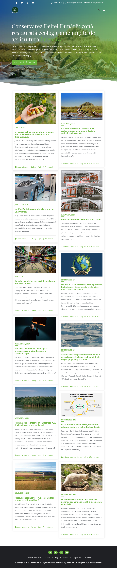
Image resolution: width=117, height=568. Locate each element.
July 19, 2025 (20, 127)
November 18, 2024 (69, 495)
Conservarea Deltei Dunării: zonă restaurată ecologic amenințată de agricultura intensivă (78, 131)
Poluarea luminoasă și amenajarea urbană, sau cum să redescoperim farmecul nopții (31, 351)
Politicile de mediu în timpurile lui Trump (81, 219)
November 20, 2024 (22, 493)
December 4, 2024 (22, 418)
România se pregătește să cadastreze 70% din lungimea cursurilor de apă (35, 424)
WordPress (71, 563)
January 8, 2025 (21, 276)
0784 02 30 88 (57, 3)
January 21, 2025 (68, 215)
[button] (12, 75)
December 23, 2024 (22, 344)
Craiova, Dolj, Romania (93, 3)
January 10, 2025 (21, 205)
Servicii (65, 558)
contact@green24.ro (73, 3)
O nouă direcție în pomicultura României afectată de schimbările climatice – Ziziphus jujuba (34, 134)
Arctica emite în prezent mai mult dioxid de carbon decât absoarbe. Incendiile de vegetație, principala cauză (80, 357)
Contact (88, 558)
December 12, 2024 (69, 350)
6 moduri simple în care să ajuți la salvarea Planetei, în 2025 (35, 282)
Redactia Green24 (22, 167)
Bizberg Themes (95, 563)
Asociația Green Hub (32, 558)
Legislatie (77, 558)
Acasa (47, 558)
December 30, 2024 (69, 280)
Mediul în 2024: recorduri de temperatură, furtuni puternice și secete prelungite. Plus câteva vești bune (81, 287)
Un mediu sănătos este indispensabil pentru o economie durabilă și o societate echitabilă (81, 502)
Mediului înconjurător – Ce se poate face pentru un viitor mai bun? (34, 499)
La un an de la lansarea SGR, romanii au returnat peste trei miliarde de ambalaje (80, 425)
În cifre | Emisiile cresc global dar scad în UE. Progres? (34, 210)
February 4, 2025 (68, 124)
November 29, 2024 (69, 420)
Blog (33, 167)
